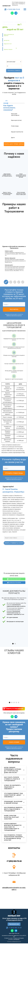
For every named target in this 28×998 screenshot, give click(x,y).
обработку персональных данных (14, 315)
